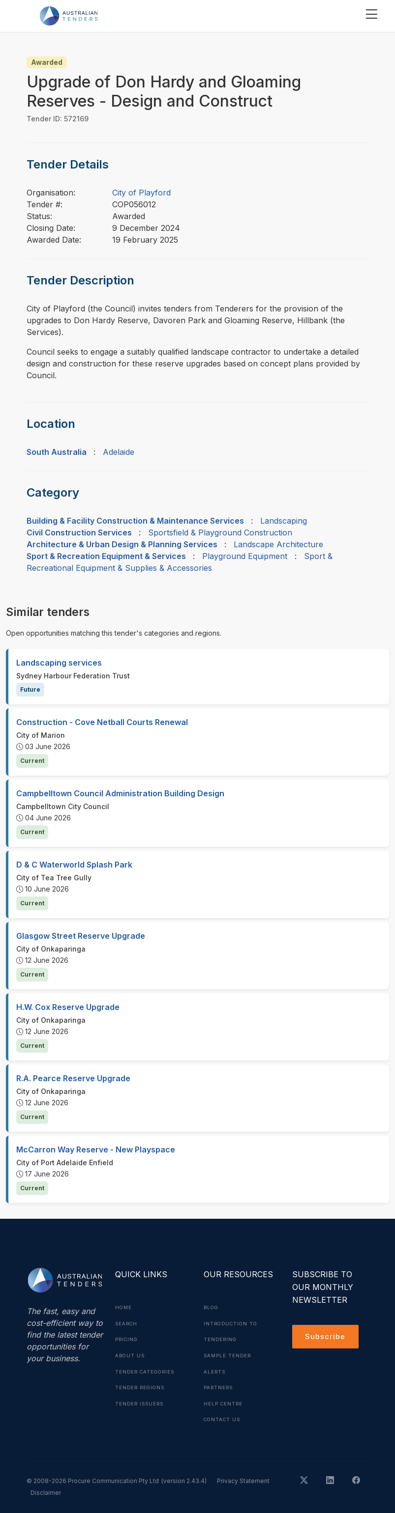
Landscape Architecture (278, 544)
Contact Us (223, 1417)
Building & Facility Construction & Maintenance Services (135, 521)
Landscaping (283, 521)
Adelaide (118, 452)
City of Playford (141, 192)
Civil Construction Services (79, 532)
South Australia (57, 452)
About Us (131, 1354)
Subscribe (327, 1338)
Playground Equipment (244, 556)
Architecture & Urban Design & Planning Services (122, 544)
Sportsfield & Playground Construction (220, 532)
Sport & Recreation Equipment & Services (106, 556)
